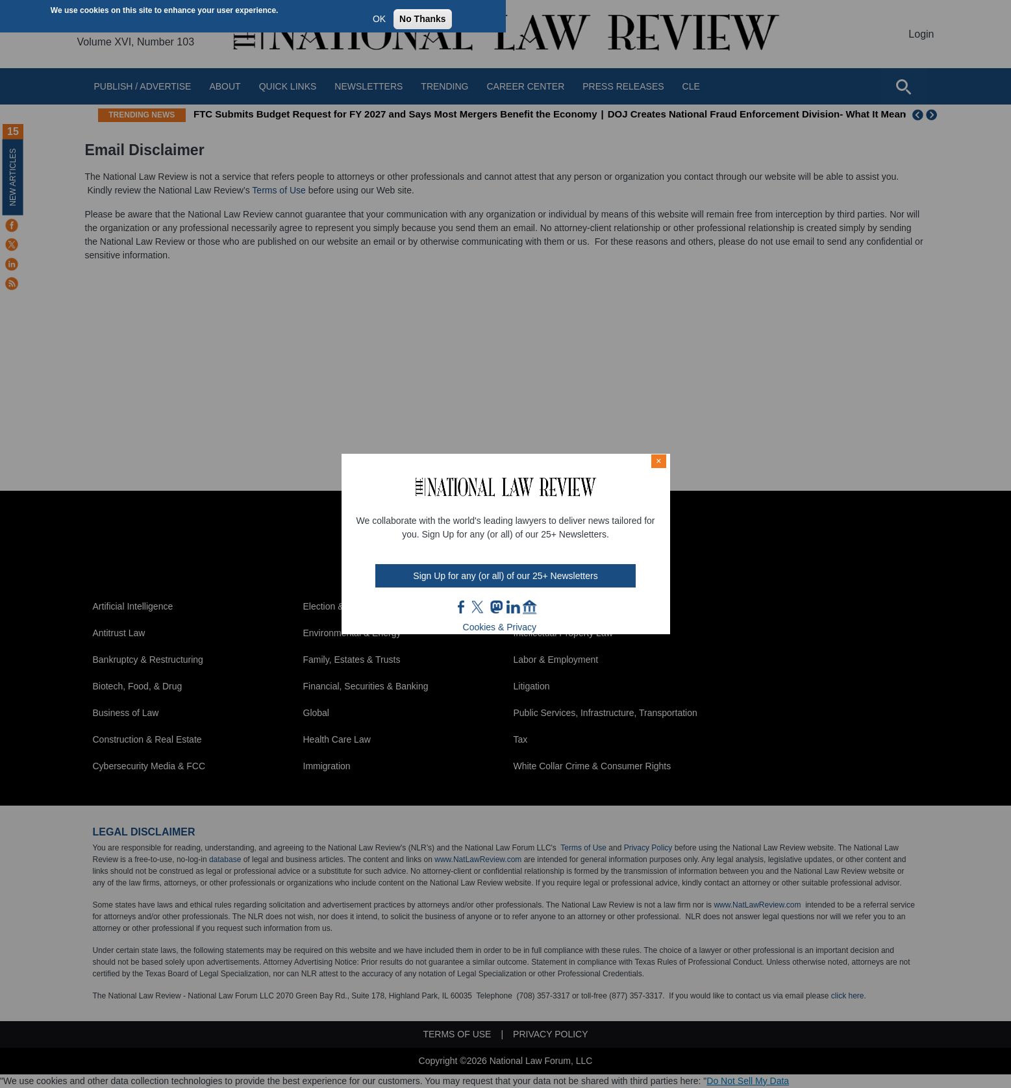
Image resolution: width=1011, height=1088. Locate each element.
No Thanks (422, 19)
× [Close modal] (658, 461)
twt (479, 607)
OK (379, 19)
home (530, 607)
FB (461, 607)
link (513, 607)
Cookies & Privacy (500, 627)
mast (496, 607)
